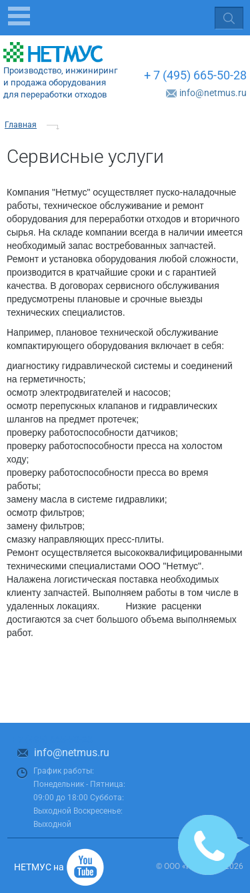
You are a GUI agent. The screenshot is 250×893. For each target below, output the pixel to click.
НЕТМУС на (39, 867)
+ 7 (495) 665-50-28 (195, 75)
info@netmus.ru (213, 92)
